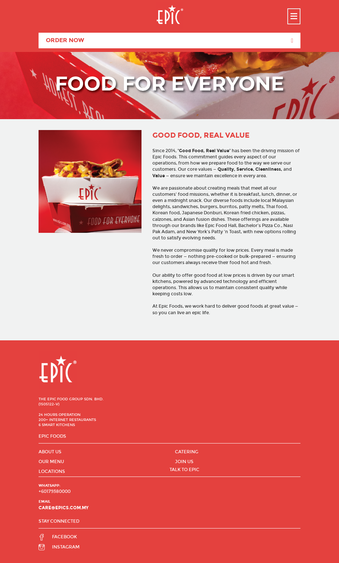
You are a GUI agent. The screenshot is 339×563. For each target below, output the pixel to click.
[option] (169, 85)
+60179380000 (55, 491)
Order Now (169, 40)
